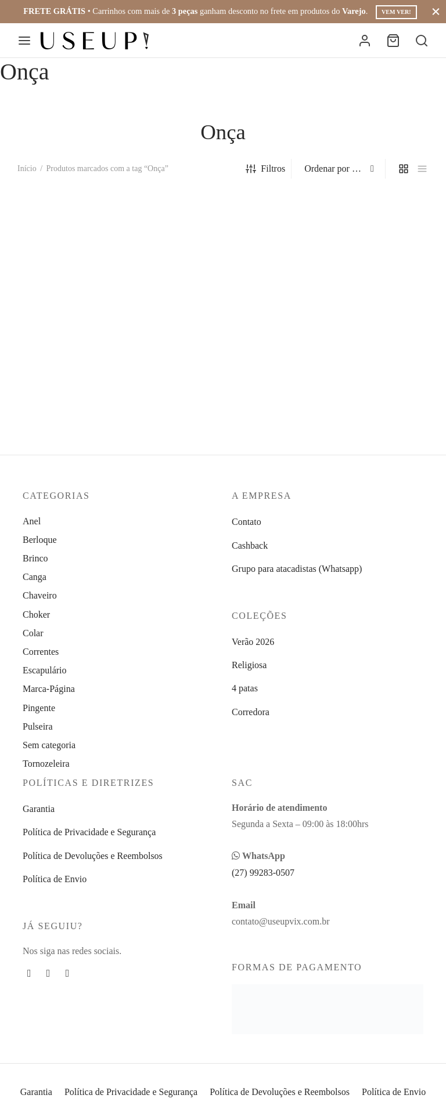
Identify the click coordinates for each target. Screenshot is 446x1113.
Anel (32, 521)
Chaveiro (40, 595)
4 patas (245, 688)
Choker (36, 614)
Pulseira (38, 726)
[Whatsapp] (67, 973)
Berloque (40, 540)
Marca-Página (49, 689)
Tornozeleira (46, 763)
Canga (34, 577)
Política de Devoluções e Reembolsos (93, 856)
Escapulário (45, 670)
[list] (422, 169)
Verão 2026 (253, 642)
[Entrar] (365, 41)
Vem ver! (396, 12)
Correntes (41, 652)
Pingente (39, 708)
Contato (246, 522)
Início (27, 168)
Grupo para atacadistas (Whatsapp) (297, 569)
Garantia (39, 809)
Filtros (265, 169)
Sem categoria (49, 745)
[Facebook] (29, 973)
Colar (33, 633)
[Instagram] (48, 973)
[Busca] (422, 41)
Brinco (35, 558)
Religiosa (249, 665)
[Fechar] (435, 11)
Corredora (250, 712)
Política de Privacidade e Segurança (89, 832)
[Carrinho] (393, 41)
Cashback (250, 545)
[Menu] (24, 40)
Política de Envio (55, 879)
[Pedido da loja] (339, 169)
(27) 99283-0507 (263, 873)
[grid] (403, 169)
